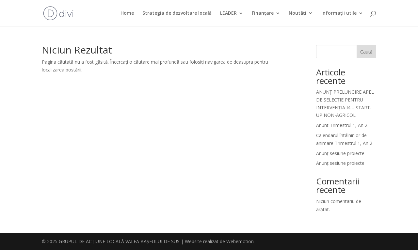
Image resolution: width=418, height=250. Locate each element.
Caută (366, 52)
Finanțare (263, 13)
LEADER (228, 13)
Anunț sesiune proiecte (340, 153)
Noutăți (297, 13)
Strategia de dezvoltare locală (177, 13)
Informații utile (339, 13)
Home (127, 13)
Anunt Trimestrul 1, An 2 (341, 125)
